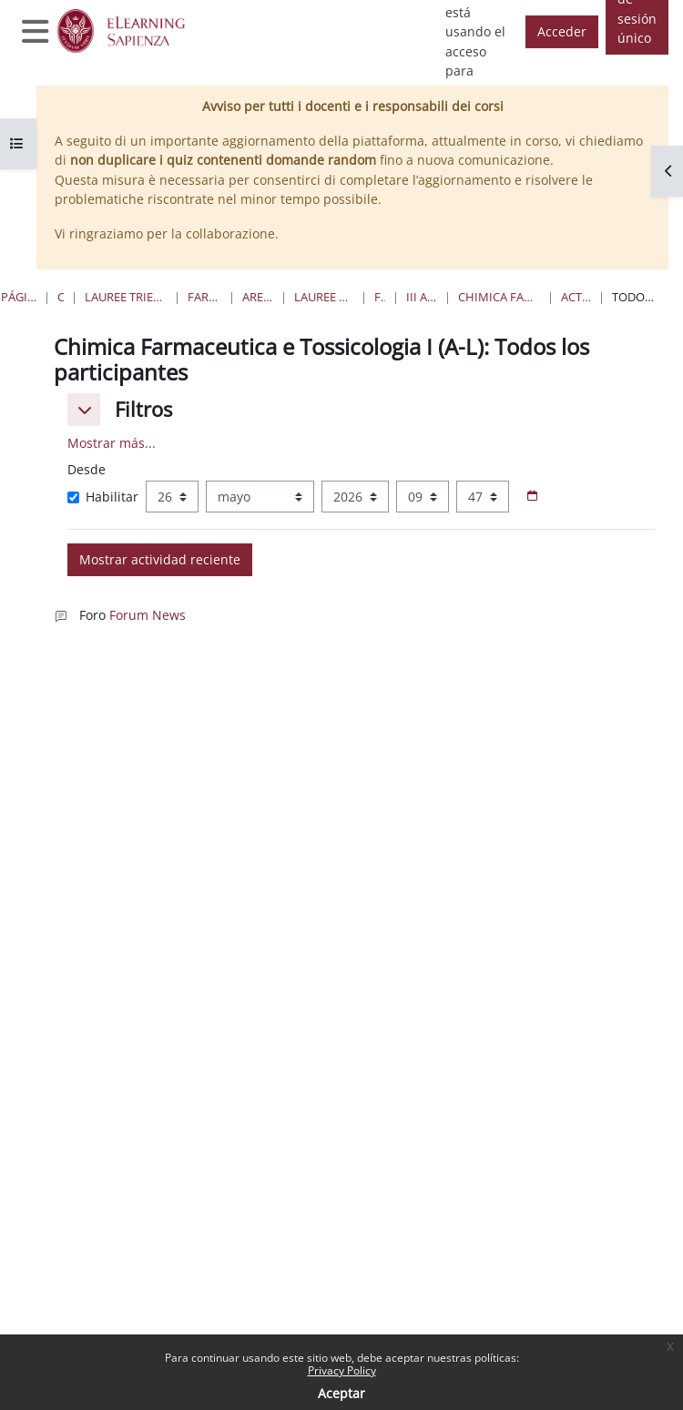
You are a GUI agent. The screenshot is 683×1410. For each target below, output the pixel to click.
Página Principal (18, 297)
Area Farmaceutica (257, 297)
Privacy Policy (342, 1370)
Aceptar (341, 1393)
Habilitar (102, 496)
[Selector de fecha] (531, 496)
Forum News (147, 615)
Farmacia (379, 297)
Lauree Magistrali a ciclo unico (323, 297)
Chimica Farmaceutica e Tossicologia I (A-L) (499, 297)
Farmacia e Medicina (204, 297)
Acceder (561, 31)
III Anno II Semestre (421, 297)
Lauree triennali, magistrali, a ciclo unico (126, 297)
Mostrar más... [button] (111, 442)
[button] (83, 409)
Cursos (60, 297)
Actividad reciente (576, 297)
